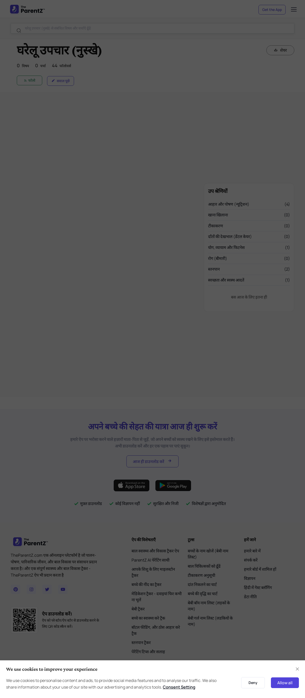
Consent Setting (179, 687)
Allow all (285, 683)
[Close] (297, 669)
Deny (253, 682)
